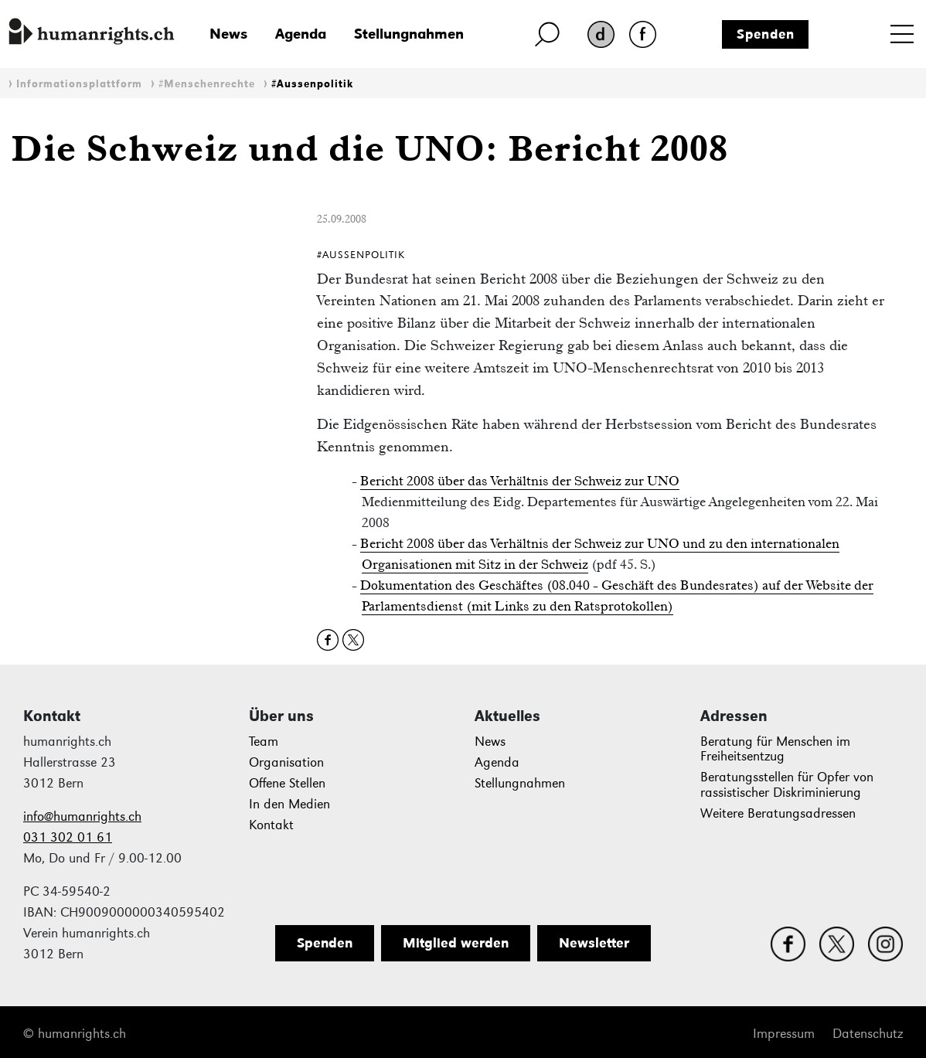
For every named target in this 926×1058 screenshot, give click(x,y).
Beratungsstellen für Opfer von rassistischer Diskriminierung (786, 785)
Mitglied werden (456, 943)
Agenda (300, 34)
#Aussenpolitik (312, 83)
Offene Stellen (287, 783)
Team (263, 741)
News (228, 34)
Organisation (286, 762)
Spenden (766, 34)
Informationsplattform (79, 83)
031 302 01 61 (67, 837)
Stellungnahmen (409, 34)
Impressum (784, 1034)
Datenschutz (867, 1034)
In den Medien (289, 804)
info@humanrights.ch (82, 816)
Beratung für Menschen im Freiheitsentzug (775, 749)
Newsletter (594, 943)
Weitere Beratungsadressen (778, 813)
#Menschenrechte (206, 83)
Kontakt (271, 825)
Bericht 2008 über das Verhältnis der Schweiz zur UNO (519, 480)
